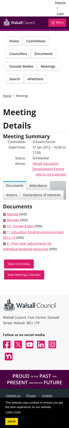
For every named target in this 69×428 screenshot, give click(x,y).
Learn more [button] (13, 412)
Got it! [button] (11, 421)
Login (60, 14)
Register (60, 3)
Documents (43, 53)
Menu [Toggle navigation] (57, 22)
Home (14, 41)
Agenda (12, 214)
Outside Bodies (21, 66)
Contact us (13, 396)
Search (14, 79)
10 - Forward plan (20, 226)
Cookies (47, 396)
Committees (36, 41)
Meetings (48, 66)
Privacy (31, 396)
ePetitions (35, 79)
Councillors (18, 53)
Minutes (13, 220)
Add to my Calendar (51, 174)
